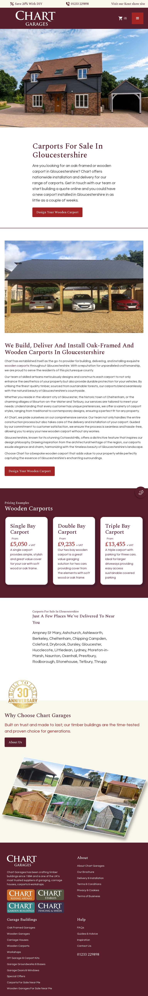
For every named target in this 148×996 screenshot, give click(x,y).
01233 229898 (80, 4)
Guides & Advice (87, 933)
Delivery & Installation (90, 878)
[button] (137, 18)
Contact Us (84, 945)
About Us (15, 742)
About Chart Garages (90, 865)
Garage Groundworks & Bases (26, 964)
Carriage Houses (17, 939)
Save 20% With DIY (28, 4)
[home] (35, 18)
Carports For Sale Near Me (23, 982)
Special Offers (16, 976)
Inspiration (83, 939)
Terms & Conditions (89, 884)
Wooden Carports (18, 945)
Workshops (14, 952)
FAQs (80, 927)
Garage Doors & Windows (23, 970)
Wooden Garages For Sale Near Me (29, 988)
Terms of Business (88, 896)
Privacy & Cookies (88, 890)
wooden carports (17, 365)
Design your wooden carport (57, 212)
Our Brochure (85, 872)
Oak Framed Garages (21, 927)
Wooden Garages (18, 933)
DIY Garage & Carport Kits (23, 958)
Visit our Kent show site (128, 4)
